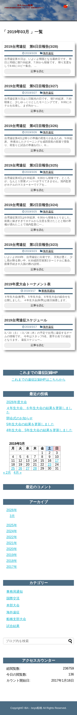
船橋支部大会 (16, 619)
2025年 (11, 525)
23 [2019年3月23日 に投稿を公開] (49, 464)
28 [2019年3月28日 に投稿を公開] (35, 468)
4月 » (18, 472)
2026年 (11, 510)
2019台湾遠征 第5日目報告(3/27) (31, 86)
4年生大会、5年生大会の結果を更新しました (39, 430)
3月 (12, 516)
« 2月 (7, 472)
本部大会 (13, 605)
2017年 (11, 567)
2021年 (11, 543)
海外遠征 (48, 53)
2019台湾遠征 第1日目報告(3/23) (31, 245)
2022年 (11, 537)
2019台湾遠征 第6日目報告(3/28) (31, 47)
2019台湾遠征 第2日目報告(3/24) (31, 205)
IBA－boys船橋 (33, 707)
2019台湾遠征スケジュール (25, 320)
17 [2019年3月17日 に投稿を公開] (57, 460)
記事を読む (37, 71)
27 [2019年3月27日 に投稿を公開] (28, 468)
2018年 (11, 561)
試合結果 (13, 626)
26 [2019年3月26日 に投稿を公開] (20, 468)
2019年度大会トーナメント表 (27, 284)
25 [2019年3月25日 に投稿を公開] (13, 468)
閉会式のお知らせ (19, 418)
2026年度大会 (16, 402)
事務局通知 (48, 290)
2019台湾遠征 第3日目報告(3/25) (31, 165)
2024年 (11, 531)
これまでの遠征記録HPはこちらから (38, 379)
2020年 (11, 549)
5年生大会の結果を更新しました (30, 424)
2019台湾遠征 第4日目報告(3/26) (31, 126)
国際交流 (13, 598)
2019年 (11, 555)
